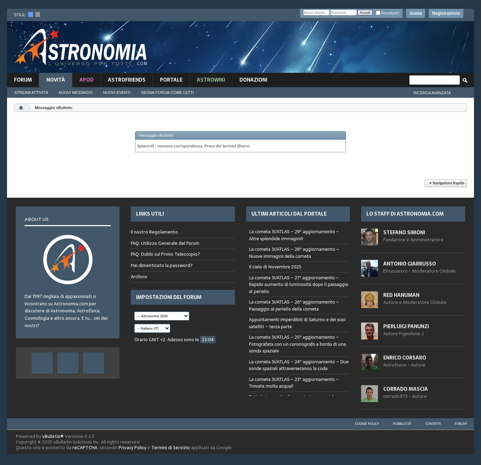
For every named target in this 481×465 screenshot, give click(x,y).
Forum (23, 80)
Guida (416, 13)
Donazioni (253, 80)
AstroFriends (127, 80)
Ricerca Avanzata (432, 93)
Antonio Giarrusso (409, 264)
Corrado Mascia (405, 389)
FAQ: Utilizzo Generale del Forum (165, 243)
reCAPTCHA (84, 447)
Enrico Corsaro (404, 358)
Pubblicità (402, 423)
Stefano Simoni (404, 232)
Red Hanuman (401, 295)
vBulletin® (53, 436)
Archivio (139, 276)
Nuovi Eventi (116, 92)
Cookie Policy (367, 423)
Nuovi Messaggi (76, 92)
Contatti (433, 423)
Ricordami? (387, 13)
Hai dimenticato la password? (162, 265)
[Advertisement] (335, 48)
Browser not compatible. (299, 310)
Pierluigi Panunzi (406, 326)
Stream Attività (31, 92)
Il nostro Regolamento (154, 232)
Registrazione (446, 13)
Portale (171, 80)
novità (55, 80)
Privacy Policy (132, 447)
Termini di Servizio (170, 447)
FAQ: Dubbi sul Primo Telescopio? (165, 254)
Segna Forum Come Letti (167, 92)
